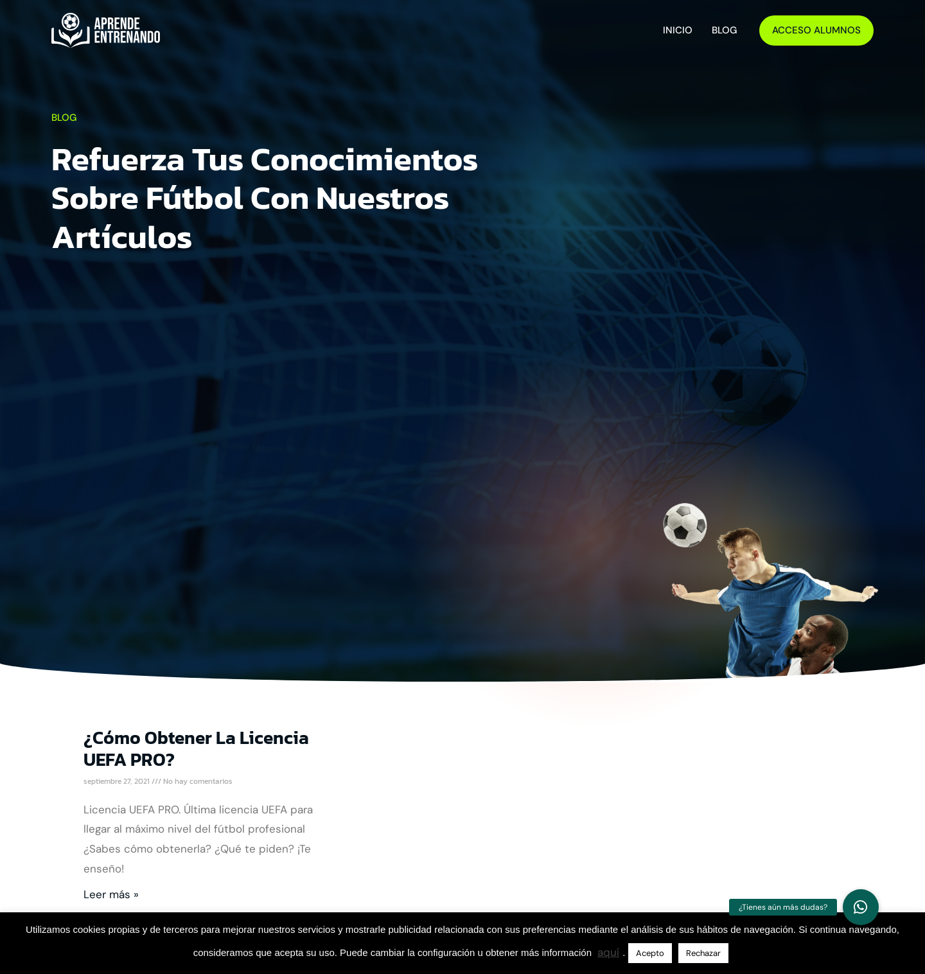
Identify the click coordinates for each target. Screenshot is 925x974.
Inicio (677, 30)
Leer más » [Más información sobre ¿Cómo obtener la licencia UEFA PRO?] (111, 894)
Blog (724, 30)
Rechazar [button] (703, 953)
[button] (861, 907)
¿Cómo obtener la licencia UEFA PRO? (196, 748)
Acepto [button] (650, 953)
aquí (608, 952)
